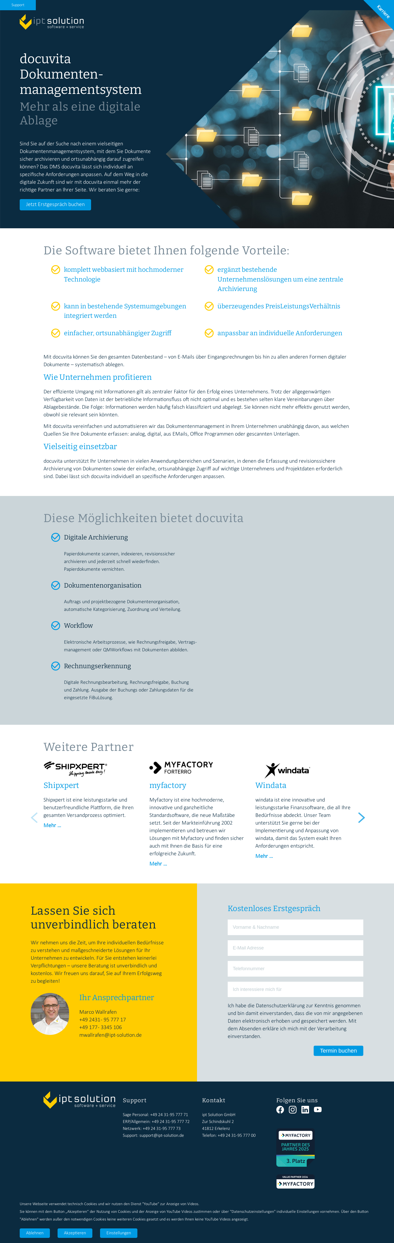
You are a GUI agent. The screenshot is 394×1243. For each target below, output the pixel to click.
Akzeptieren (75, 1233)
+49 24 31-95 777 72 (171, 1121)
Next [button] (360, 814)
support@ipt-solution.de (161, 1135)
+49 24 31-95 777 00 (237, 1135)
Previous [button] (33, 814)
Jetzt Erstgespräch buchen (55, 205)
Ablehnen (34, 1233)
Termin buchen (338, 1050)
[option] (91, 796)
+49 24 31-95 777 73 (162, 1128)
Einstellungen (118, 1233)
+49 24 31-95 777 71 (169, 1114)
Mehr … (52, 826)
